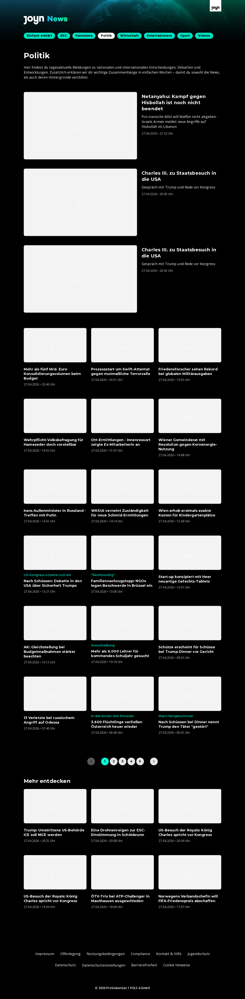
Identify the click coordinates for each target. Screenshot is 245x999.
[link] (154, 761)
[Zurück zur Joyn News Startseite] (46, 20)
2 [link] (114, 761)
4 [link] (131, 761)
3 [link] (122, 761)
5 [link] (140, 761)
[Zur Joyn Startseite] (215, 5)
